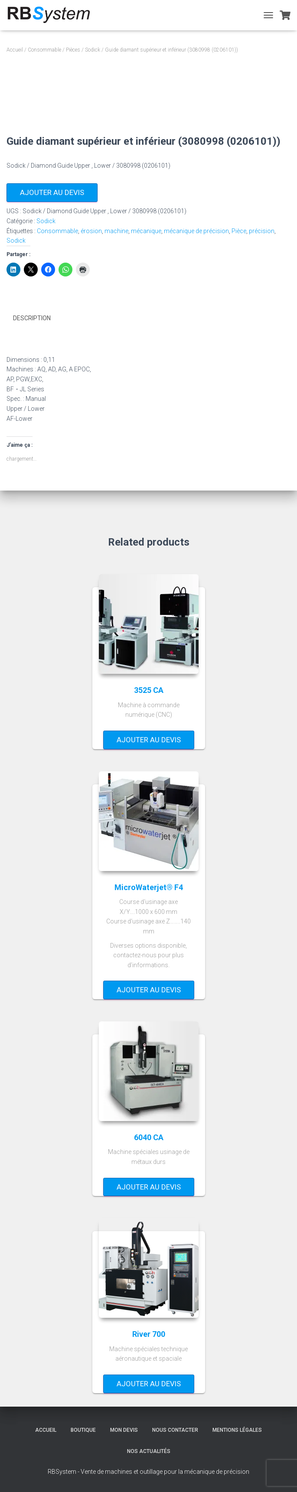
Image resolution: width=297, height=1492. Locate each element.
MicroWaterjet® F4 (148, 886)
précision (261, 231)
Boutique (83, 1430)
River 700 (148, 1334)
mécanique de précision (196, 231)
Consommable (44, 50)
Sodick (92, 50)
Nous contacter (175, 1430)
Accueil (15, 50)
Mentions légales (237, 1430)
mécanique (146, 231)
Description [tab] (32, 318)
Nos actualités (148, 1451)
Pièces (73, 50)
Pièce (239, 231)
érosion (91, 231)
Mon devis (124, 1430)
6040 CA (148, 1137)
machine (116, 231)
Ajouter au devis (52, 192)
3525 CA (148, 690)
